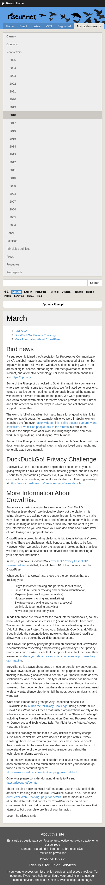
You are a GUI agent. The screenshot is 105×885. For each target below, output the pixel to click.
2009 (13, 185)
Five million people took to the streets (45, 427)
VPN (49, 26)
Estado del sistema (46, 848)
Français (78, 292)
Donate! (26, 848)
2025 (13, 60)
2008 (13, 193)
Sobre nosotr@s (72, 848)
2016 (13, 130)
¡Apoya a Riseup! (52, 304)
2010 (13, 178)
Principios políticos (18, 248)
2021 (13, 91)
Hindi (39, 296)
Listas (36, 26)
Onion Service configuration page (69, 879)
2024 (13, 68)
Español (16, 292)
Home (10, 26)
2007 (13, 201)
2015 (13, 138)
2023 (13, 75)
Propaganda (14, 272)
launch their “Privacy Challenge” (47, 706)
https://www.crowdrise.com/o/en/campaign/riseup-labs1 (41, 772)
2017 (13, 123)
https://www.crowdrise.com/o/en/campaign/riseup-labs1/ (45, 483)
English (28, 292)
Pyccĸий (54, 292)
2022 (13, 83)
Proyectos (12, 264)
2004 (13, 225)
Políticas (11, 241)
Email (23, 26)
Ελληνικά (19, 296)
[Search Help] (45, 282)
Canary (11, 36)
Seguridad (64, 26)
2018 (13, 115)
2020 (13, 99)
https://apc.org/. (22, 377)
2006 (13, 209)
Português (41, 292)
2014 (13, 146)
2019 (13, 107)
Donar (10, 233)
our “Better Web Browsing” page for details (33, 797)
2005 (13, 217)
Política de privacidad (52, 853)
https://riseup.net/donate (21, 782)
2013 (13, 154)
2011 (13, 170)
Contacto (12, 44)
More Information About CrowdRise (37, 339)
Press (10, 256)
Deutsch (66, 292)
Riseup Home (15, 3)
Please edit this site (52, 859)
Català (30, 296)
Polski (7, 296)
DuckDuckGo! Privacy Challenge (36, 335)
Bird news (21, 331)
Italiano (90, 292)
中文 (6, 292)
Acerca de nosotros (89, 26)
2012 (13, 162)
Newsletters (13, 52)
